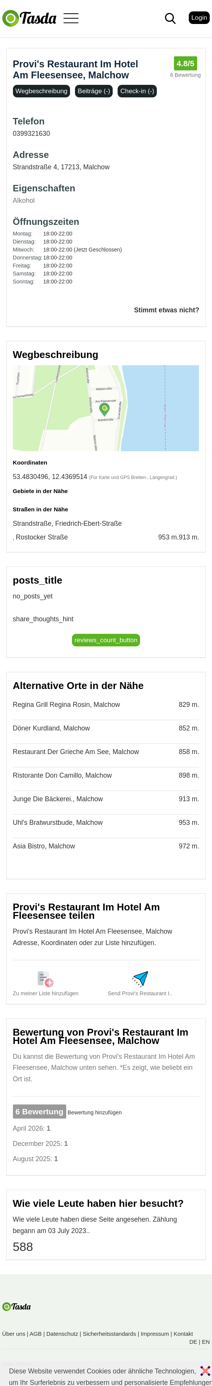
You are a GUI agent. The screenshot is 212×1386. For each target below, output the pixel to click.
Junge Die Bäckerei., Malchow (58, 799)
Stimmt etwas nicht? (166, 310)
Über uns (14, 1333)
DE (194, 1341)
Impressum (155, 1333)
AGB (36, 1333)
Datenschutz (62, 1333)
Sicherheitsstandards (109, 1333)
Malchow (96, 167)
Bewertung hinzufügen (95, 1112)
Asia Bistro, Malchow (44, 846)
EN (206, 1341)
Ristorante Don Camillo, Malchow (62, 775)
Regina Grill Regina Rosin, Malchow (66, 704)
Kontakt (183, 1333)
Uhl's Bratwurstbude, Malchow (58, 822)
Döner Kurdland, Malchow (51, 728)
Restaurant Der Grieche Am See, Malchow (76, 752)
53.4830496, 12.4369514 (50, 477)
